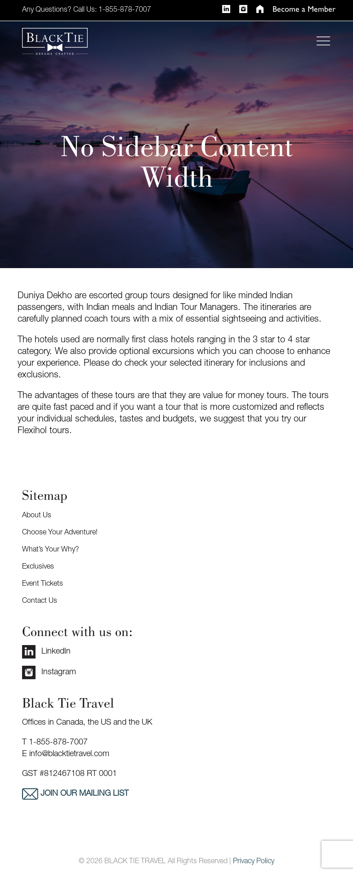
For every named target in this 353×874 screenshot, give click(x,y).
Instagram (49, 672)
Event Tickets (42, 584)
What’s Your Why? (50, 550)
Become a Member (304, 9)
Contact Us (39, 601)
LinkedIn (46, 652)
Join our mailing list (83, 794)
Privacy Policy (253, 861)
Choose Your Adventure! (60, 533)
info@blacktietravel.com (69, 754)
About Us (36, 516)
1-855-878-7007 (124, 10)
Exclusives (38, 567)
